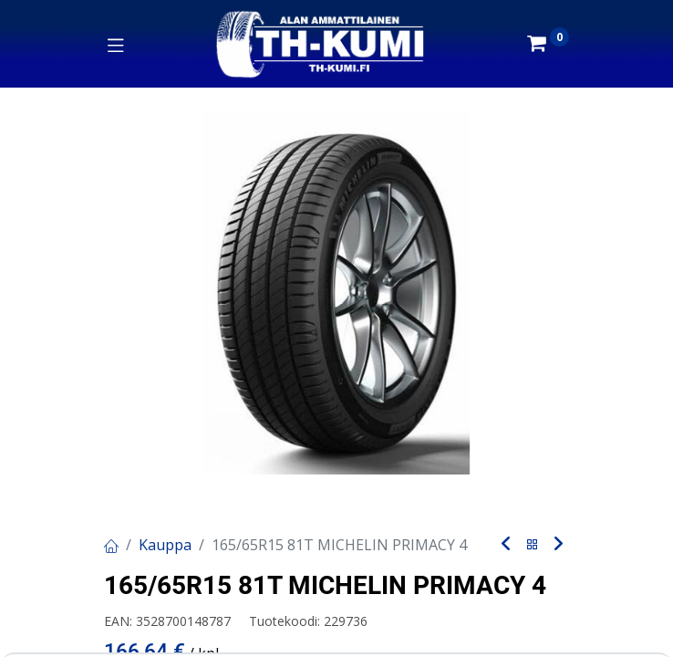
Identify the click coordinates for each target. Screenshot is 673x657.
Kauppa (165, 545)
